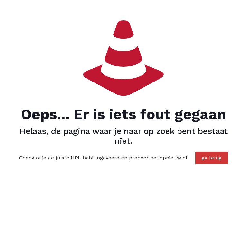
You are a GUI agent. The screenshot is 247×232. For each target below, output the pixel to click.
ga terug (212, 158)
